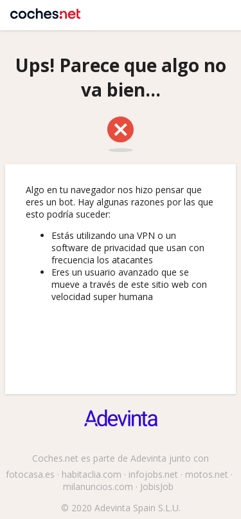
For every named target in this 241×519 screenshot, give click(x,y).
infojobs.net (153, 474)
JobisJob (157, 486)
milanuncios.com (98, 486)
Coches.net (45, 9)
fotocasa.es (30, 474)
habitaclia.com (91, 474)
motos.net (206, 474)
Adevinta (148, 458)
